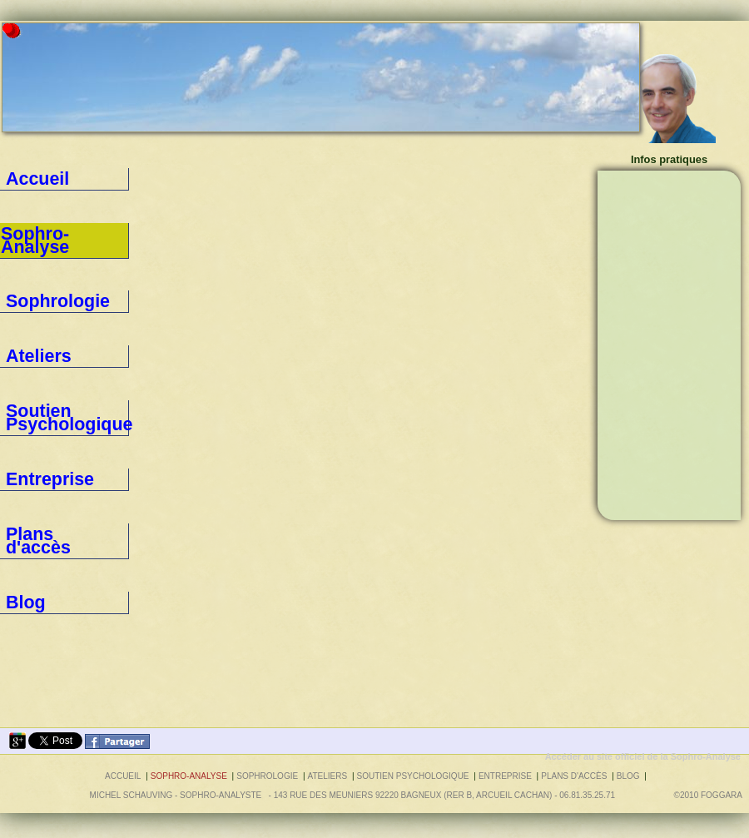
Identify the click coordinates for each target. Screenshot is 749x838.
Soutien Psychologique (56, 305)
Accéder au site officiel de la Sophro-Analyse (643, 756)
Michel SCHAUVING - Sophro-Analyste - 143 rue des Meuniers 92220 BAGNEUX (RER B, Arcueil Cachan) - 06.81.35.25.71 (352, 795)
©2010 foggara (710, 795)
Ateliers (22, 273)
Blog (16, 399)
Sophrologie (32, 241)
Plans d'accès (36, 368)
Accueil (22, 179)
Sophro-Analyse (189, 776)
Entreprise (28, 336)
